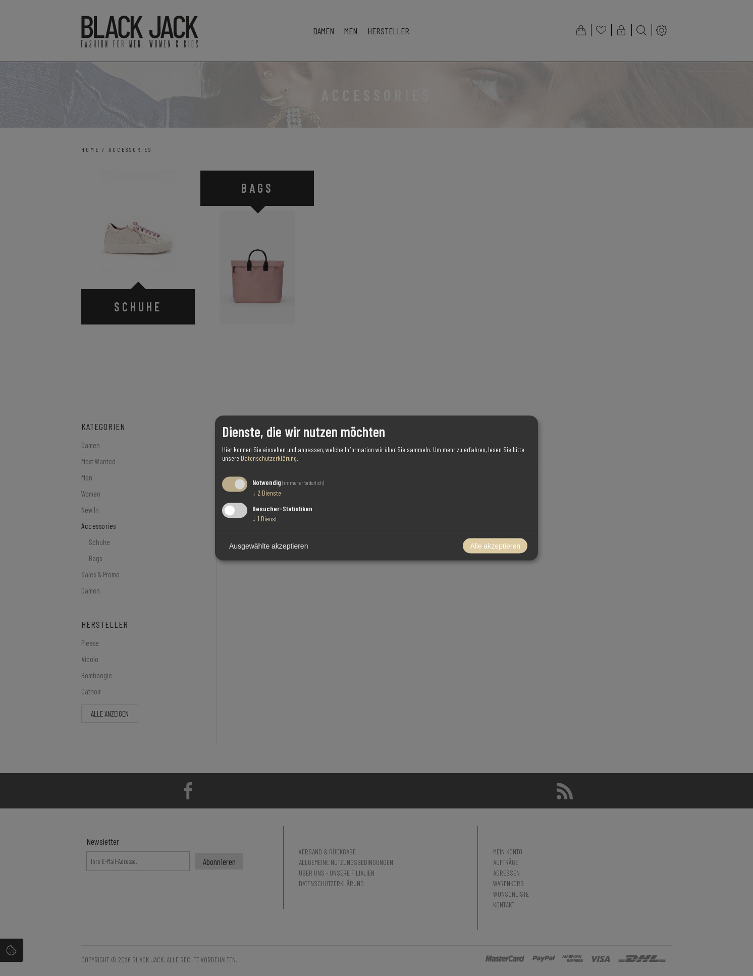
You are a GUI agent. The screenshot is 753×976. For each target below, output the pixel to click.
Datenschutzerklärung (269, 457)
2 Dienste (266, 492)
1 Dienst (264, 518)
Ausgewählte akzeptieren (268, 546)
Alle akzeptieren (495, 546)
